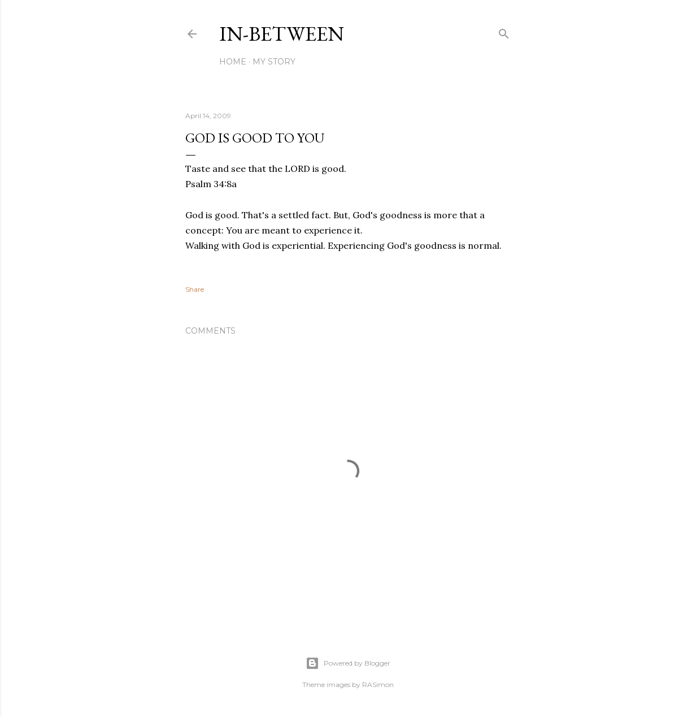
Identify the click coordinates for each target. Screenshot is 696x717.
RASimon (378, 684)
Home (232, 62)
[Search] (504, 31)
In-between (281, 33)
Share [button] (194, 289)
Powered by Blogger (348, 663)
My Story (274, 62)
